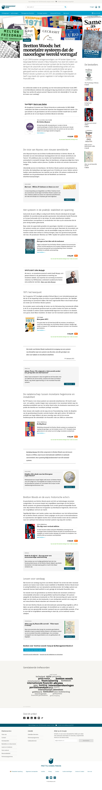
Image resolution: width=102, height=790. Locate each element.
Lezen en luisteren (7, 747)
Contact (4, 737)
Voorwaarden (5, 741)
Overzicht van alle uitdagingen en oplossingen (51, 654)
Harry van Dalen (40, 104)
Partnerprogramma (7, 756)
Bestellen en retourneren (9, 744)
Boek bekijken (40, 133)
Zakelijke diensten (33, 734)
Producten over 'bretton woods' (34, 650)
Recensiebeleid (6, 753)
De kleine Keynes (31, 452)
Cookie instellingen (67, 771)
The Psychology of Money (91, 83)
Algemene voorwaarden (32, 771)
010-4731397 (97, 13)
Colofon (43, 771)
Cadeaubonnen (32, 741)
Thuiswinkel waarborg (16, 771)
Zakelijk (30, 731)
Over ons (4, 734)
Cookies (57, 771)
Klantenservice (6, 731)
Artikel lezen (69, 199)
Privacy (50, 771)
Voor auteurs (5, 750)
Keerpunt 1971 (70, 358)
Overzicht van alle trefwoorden (31, 654)
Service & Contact (79, 771)
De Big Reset (88, 103)
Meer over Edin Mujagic (48, 282)
